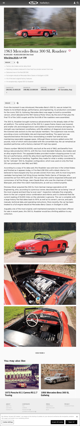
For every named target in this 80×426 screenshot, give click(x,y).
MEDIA (48, 404)
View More (40, 353)
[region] (40, 420)
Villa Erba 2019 (11, 57)
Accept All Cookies (57, 422)
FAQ (23, 405)
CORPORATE (26, 404)
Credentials (49, 405)
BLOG (47, 409)
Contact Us (9, 409)
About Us (8, 405)
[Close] (77, 417)
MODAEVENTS (26, 409)
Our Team (8, 407)
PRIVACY (67, 404)
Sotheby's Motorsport (29, 411)
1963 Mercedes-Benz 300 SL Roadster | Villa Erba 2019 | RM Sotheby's (39, 3)
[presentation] (5, 380)
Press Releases (50, 407)
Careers (24, 407)
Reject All (71, 422)
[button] (74, 3)
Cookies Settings (69, 405)
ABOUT (8, 404)
